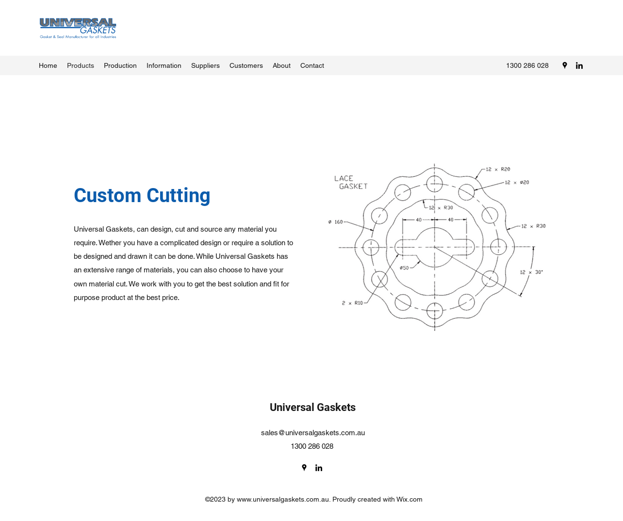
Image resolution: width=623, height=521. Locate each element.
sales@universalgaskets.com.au (313, 432)
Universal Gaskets (313, 407)
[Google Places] (565, 65)
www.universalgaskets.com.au (283, 499)
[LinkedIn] (579, 65)
